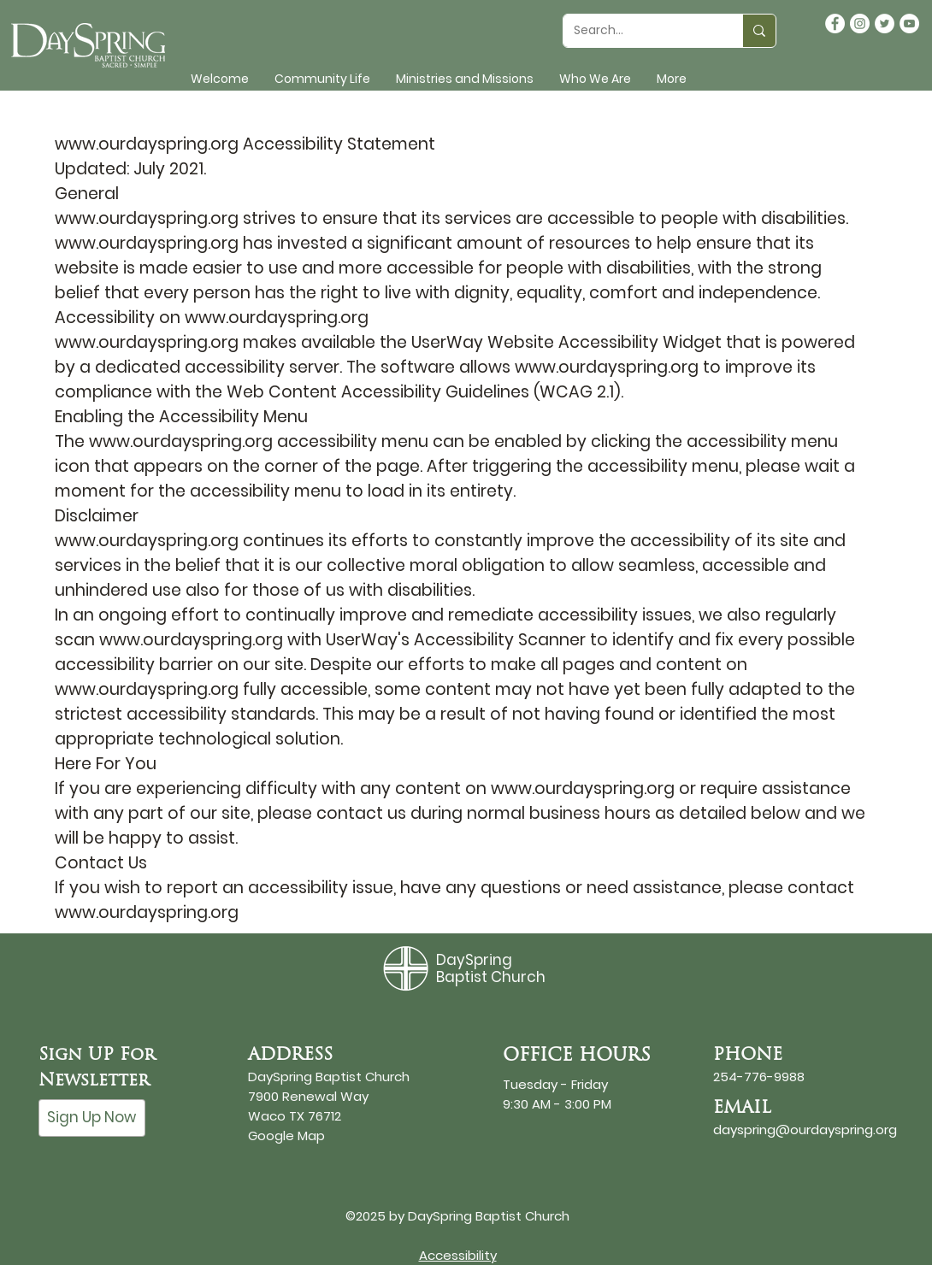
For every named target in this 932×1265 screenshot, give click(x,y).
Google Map (286, 1135)
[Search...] (640, 31)
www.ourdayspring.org (147, 144)
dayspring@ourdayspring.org (805, 1129)
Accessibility (458, 1255)
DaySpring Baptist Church (491, 968)
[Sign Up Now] (91, 1118)
